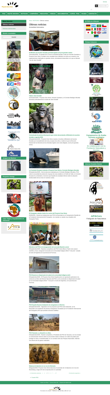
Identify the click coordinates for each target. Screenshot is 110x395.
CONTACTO (93, 13)
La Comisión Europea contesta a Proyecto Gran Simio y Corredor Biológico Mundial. (54, 170)
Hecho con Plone (44, 382)
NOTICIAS (24, 13)
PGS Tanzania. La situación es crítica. (40, 333)
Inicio (30, 20)
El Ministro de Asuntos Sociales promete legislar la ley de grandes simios (50, 52)
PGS (3, 13)
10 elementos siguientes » (74, 373)
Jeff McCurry (96, 216)
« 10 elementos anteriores (35, 373)
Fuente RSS (35, 377)
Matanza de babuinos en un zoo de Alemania (42, 366)
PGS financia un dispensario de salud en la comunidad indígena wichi (49, 275)
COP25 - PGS (74, 13)
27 (56, 373)
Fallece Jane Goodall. (35, 96)
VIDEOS (53, 13)
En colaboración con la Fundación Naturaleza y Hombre (96, 147)
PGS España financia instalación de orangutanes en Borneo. (47, 305)
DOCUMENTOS (63, 13)
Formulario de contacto (45, 390)
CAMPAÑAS (34, 13)
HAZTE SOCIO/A (13, 13)
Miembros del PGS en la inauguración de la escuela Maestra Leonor (49, 247)
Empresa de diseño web (65, 382)
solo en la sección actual (100, 9)
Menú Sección (7, 21)
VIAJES (83, 13)
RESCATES (44, 13)
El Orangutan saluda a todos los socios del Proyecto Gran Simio (48, 213)
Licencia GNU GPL (54, 382)
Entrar (105, 2)
